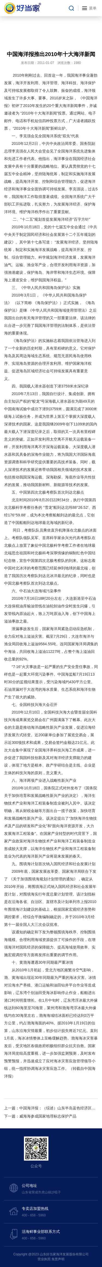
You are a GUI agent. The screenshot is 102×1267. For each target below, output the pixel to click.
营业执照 (44, 1259)
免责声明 (57, 1259)
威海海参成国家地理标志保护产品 (47, 1116)
